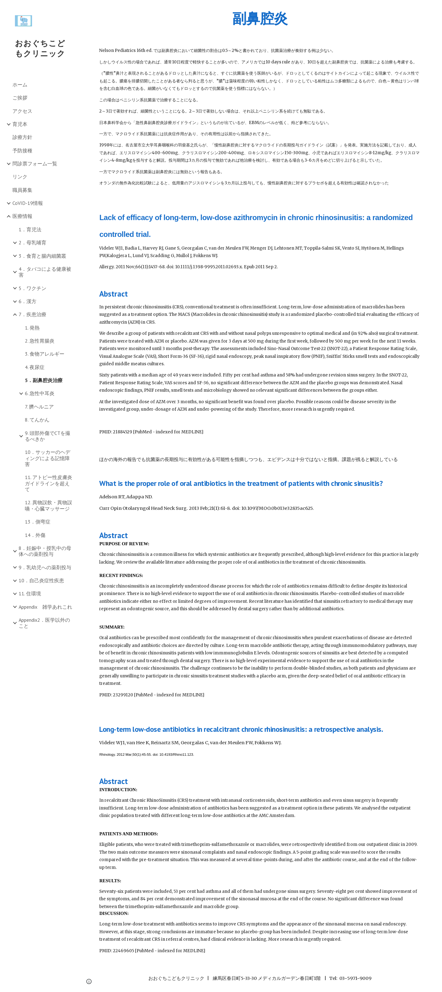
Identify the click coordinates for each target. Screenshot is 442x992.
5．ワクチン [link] (32, 288)
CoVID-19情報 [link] (27, 203)
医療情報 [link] (22, 216)
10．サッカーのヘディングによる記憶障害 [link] (47, 458)
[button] (434, 8)
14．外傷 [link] (35, 535)
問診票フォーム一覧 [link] (34, 163)
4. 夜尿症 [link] (34, 367)
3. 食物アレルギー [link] (44, 354)
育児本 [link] (19, 124)
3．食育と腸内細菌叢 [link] (42, 256)
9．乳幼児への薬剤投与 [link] (45, 567)
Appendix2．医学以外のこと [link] (44, 623)
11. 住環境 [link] (30, 593)
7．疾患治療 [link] (32, 314)
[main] (260, 18)
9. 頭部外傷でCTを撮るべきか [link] (47, 436)
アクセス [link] (22, 111)
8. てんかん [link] (37, 420)
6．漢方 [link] (27, 301)
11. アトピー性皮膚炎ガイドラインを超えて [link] (48, 483)
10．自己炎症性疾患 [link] (41, 580)
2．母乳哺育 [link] (32, 242)
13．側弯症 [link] (37, 522)
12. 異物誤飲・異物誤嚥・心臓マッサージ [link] (48, 505)
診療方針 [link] (22, 137)
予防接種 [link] (22, 150)
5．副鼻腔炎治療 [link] (44, 380)
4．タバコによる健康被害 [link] (45, 272)
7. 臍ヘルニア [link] (39, 407)
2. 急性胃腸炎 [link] (39, 341)
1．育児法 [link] (30, 229)
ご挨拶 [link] (19, 98)
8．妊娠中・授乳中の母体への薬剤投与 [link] (45, 551)
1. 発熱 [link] (32, 328)
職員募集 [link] (22, 190)
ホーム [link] (19, 84)
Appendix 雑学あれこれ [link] (45, 607)
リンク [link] (19, 176)
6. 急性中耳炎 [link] (39, 393)
